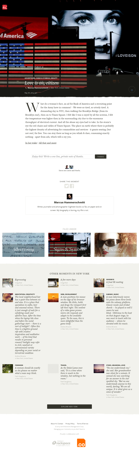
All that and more (47, 143)
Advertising (30, 78)
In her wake (31, 143)
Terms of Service (82, 423)
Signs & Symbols (43, 78)
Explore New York (69, 406)
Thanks (100, 156)
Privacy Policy (70, 423)
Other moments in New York (69, 274)
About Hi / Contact (57, 423)
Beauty (54, 78)
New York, (60, 87)
